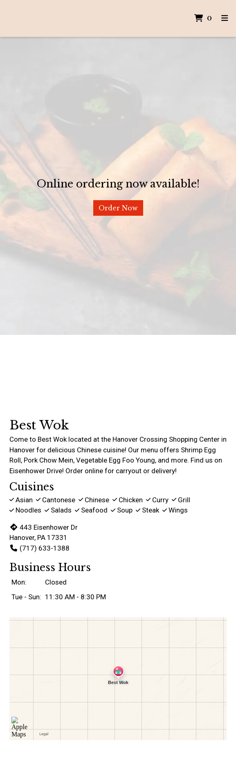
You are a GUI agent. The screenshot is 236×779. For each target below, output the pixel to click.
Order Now (118, 208)
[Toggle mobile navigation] (225, 18)
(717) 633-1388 (39, 548)
